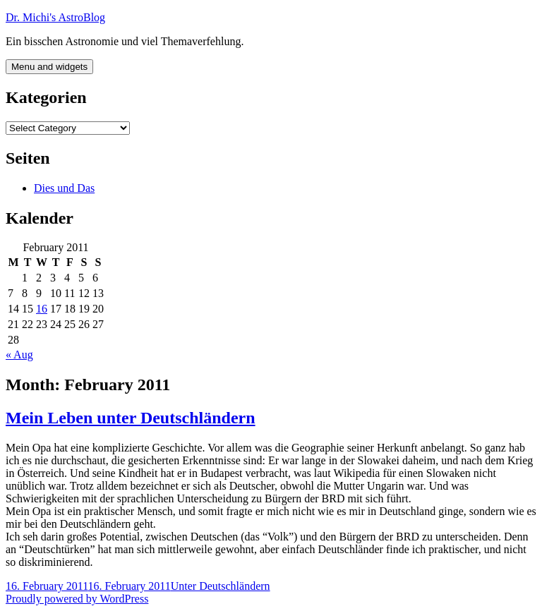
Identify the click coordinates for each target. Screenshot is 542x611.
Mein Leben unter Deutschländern (130, 418)
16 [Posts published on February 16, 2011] (41, 309)
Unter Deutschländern (220, 586)
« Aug (19, 355)
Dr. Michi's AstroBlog (55, 17)
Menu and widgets (49, 66)
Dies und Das (64, 188)
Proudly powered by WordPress (77, 599)
